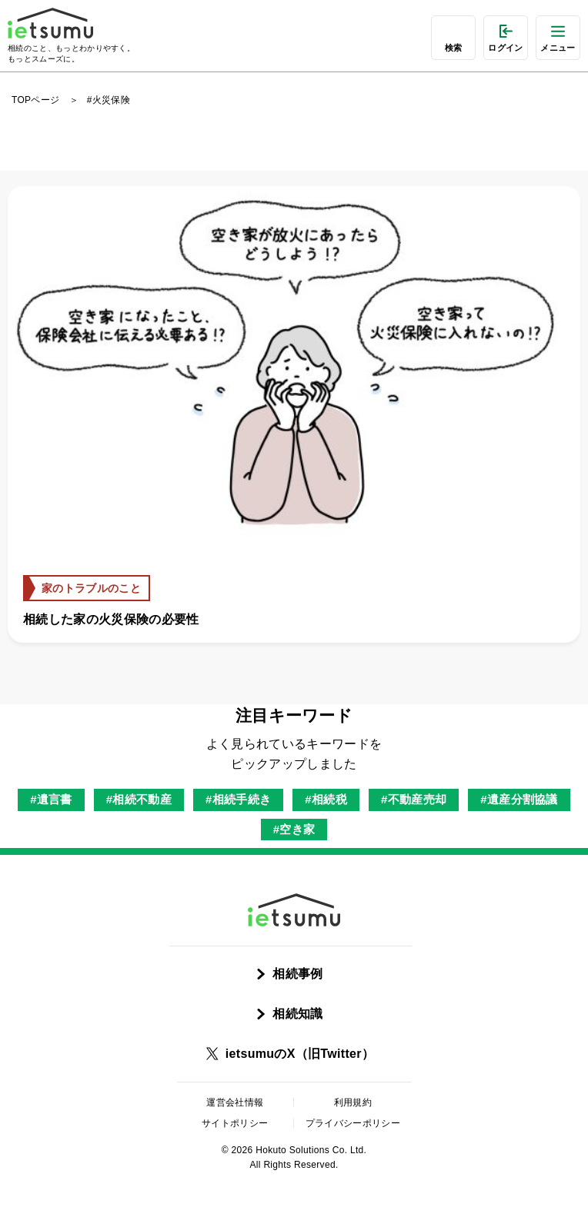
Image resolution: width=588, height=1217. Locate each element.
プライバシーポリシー (353, 1123)
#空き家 (294, 829)
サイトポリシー (235, 1123)
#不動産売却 (413, 799)
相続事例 (297, 973)
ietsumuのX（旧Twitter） (300, 1053)
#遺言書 (51, 799)
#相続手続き (238, 799)
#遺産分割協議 (519, 799)
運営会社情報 (234, 1102)
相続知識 (297, 1013)
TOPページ (35, 100)
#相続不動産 (139, 799)
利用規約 (353, 1102)
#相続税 (326, 799)
